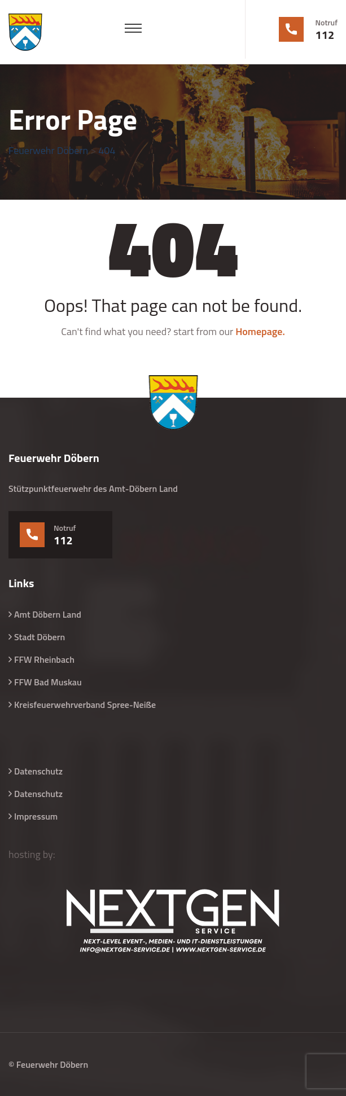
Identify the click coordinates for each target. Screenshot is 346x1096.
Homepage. (260, 331)
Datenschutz (38, 771)
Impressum (36, 816)
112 (325, 35)
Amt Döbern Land (47, 614)
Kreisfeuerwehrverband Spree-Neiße (85, 704)
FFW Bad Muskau (48, 682)
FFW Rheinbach (44, 659)
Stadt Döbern (39, 637)
